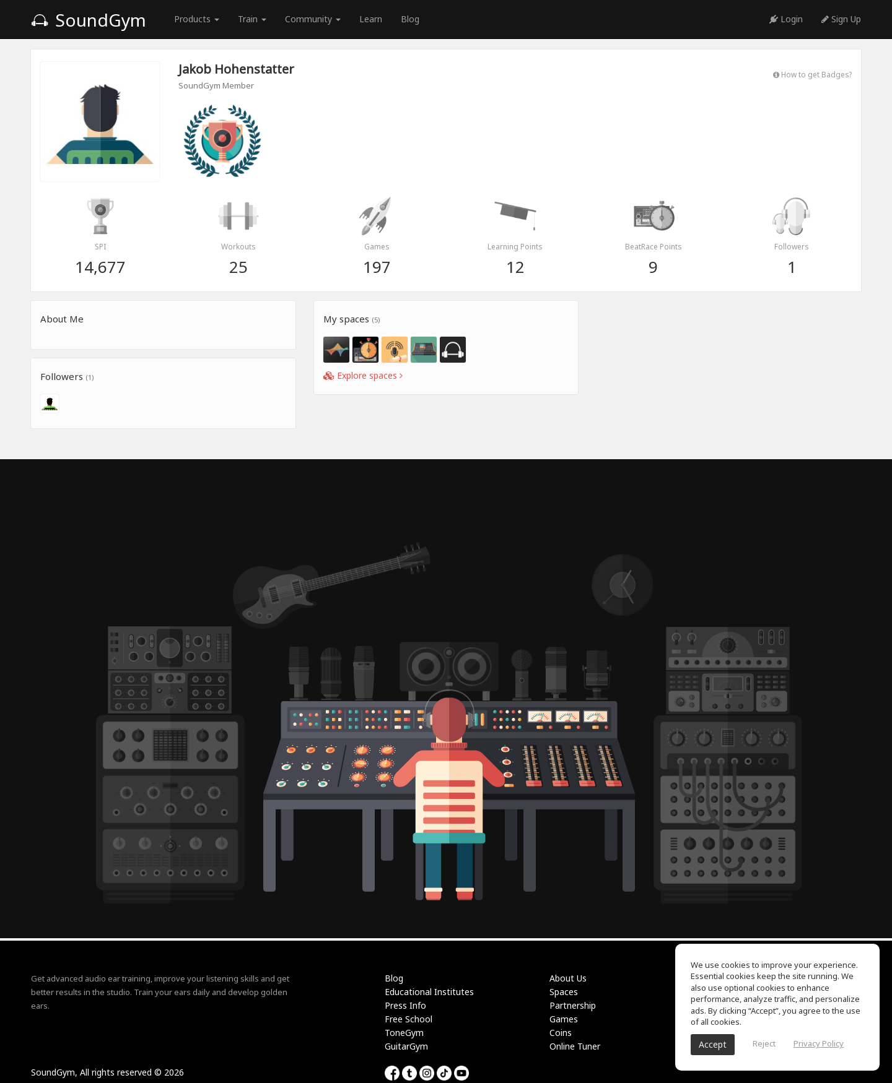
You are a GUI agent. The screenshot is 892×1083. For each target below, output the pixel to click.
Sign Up (841, 19)
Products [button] (196, 19)
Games (563, 1019)
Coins (560, 1032)
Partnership (572, 1005)
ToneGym (404, 1032)
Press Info (405, 1005)
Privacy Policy (819, 1043)
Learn (370, 19)
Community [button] (313, 19)
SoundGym (88, 20)
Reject (764, 1043)
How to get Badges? (812, 74)
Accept (713, 1044)
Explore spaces (363, 375)
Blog (410, 19)
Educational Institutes (429, 992)
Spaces (563, 992)
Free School (408, 1019)
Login (786, 19)
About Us (568, 978)
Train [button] (252, 19)
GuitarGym (406, 1046)
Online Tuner (574, 1046)
